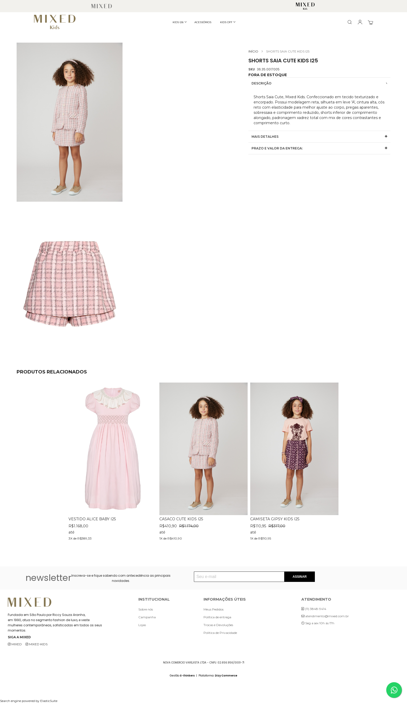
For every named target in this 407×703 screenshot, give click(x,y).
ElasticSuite (48, 701)
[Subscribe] (299, 576)
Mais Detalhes (265, 137)
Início (253, 51)
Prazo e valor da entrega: (277, 148)
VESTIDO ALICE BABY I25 (92, 519)
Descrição (262, 83)
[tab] (319, 83)
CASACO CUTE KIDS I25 (181, 519)
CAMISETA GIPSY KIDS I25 (274, 519)
